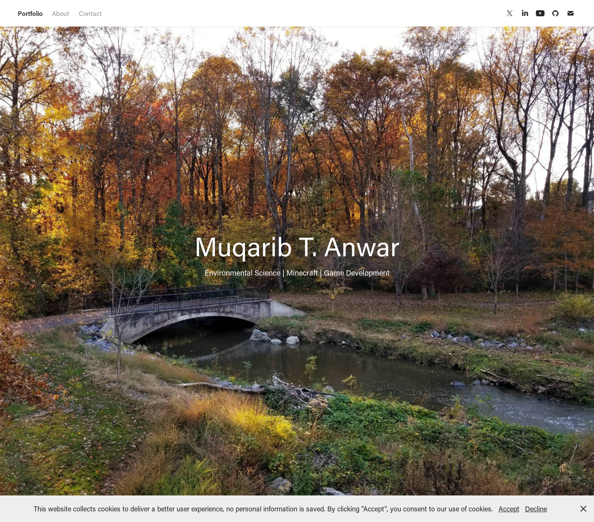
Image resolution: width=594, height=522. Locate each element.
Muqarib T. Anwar (291, 13)
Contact (90, 13)
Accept (509, 508)
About (60, 13)
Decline (536, 508)
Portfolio (30, 13)
